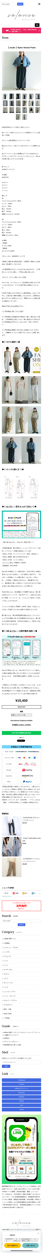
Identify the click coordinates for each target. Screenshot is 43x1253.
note (21, 1105)
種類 (21, 711)
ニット (6, 965)
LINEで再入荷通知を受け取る (21, 733)
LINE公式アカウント (21, 1089)
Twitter (21, 1084)
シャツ (6, 961)
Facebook (21, 1093)
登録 (6, 1066)
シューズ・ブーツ (10, 991)
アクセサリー (8, 1005)
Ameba (21, 1110)
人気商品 (7, 943)
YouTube (21, 1097)
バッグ (6, 987)
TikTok (21, 1101)
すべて (6, 893)
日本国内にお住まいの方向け (21, 725)
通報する (21, 737)
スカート (7, 974)
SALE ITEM (7, 1013)
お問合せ (6, 1038)
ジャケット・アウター (11, 947)
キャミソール (8, 983)
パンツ (6, 978)
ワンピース (7, 956)
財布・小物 (7, 1009)
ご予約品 (7, 1018)
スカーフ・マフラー (10, 1000)
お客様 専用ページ (10, 938)
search (20, 4)
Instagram (21, 1080)
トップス (7, 952)
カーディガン (8, 969)
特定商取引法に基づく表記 (12, 1045)
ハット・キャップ (10, 996)
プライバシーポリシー (11, 1041)
